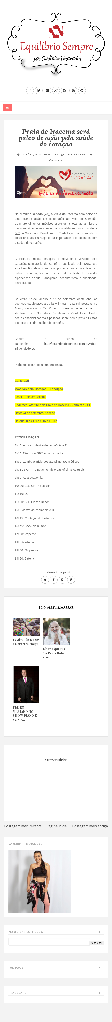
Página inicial (56, 826)
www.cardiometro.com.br (79, 308)
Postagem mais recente (23, 826)
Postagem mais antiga (90, 826)
